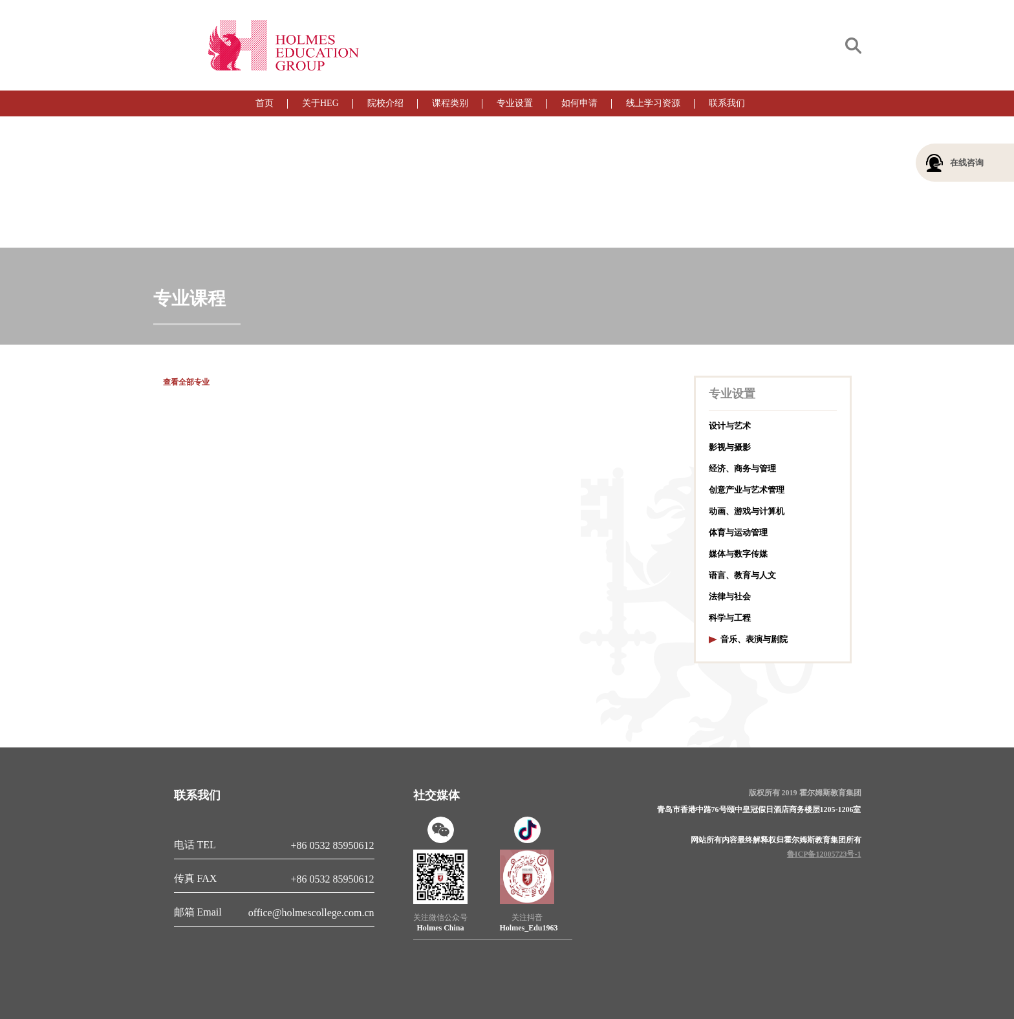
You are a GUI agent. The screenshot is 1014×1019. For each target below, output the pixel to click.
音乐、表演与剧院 (754, 639)
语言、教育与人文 (742, 575)
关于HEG (320, 103)
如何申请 (579, 103)
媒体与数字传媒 (738, 554)
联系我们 (727, 103)
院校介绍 (385, 103)
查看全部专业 (186, 382)
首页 (264, 103)
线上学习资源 (653, 103)
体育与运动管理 (738, 532)
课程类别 (450, 103)
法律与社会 (730, 596)
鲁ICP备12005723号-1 (824, 854)
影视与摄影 (730, 447)
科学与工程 (730, 618)
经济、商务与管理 (742, 468)
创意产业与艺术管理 (746, 490)
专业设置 (515, 103)
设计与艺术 (730, 426)
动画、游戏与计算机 (746, 511)
